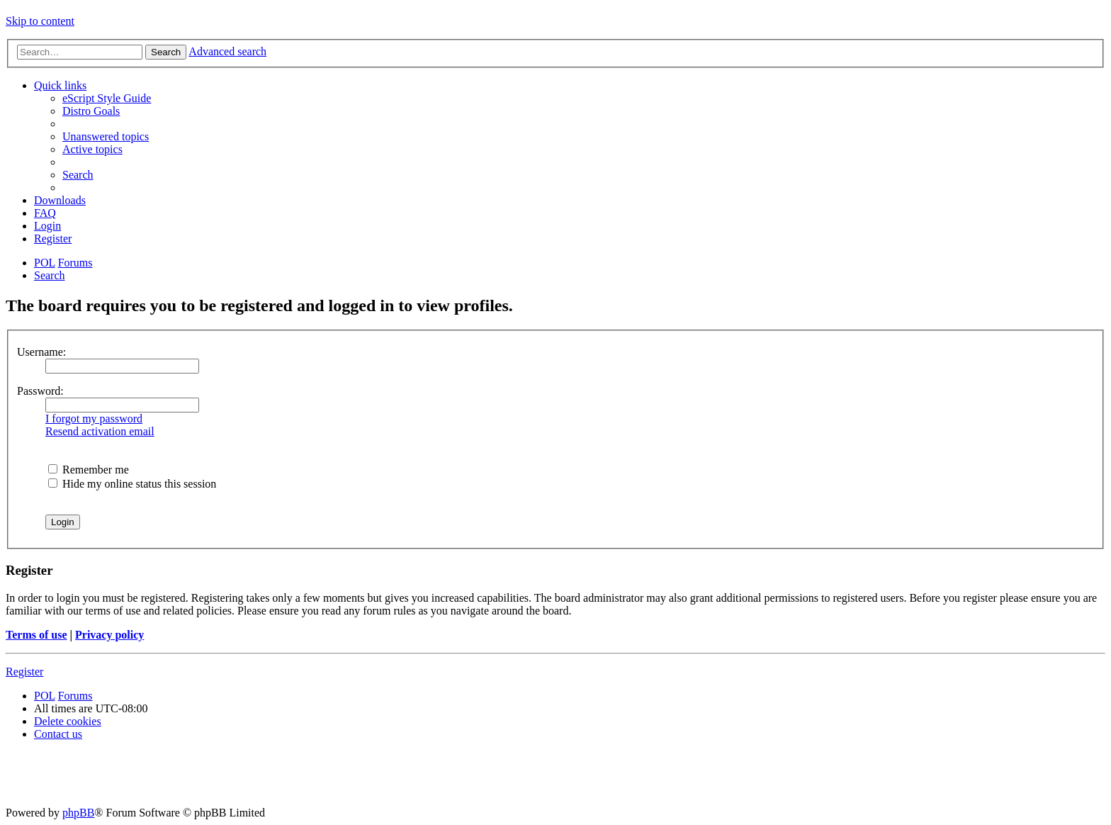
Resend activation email (99, 431)
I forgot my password (93, 418)
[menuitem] (106, 98)
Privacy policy (109, 635)
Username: (41, 352)
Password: (40, 391)
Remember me (88, 470)
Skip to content (40, 21)
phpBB (78, 813)
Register (24, 672)
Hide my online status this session (132, 484)
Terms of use (36, 635)
